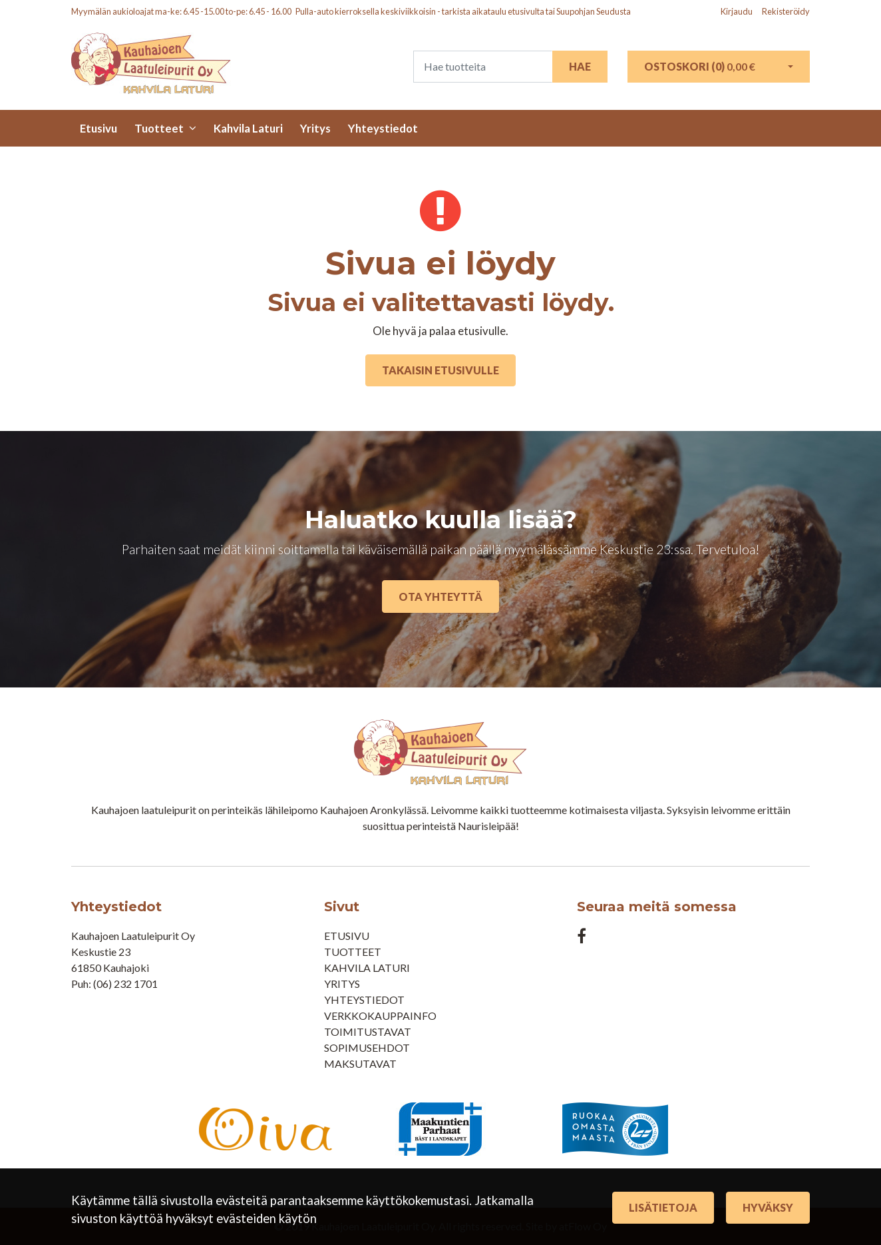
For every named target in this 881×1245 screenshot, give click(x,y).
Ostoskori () (699, 66)
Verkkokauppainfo (380, 1015)
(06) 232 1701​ (125, 983)
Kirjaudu (737, 11)
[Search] (482, 67)
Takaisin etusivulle (440, 370)
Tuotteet (159, 128)
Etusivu (98, 128)
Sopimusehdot (367, 1047)
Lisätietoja (663, 1207)
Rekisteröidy (786, 11)
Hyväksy (768, 1207)
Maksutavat (360, 1063)
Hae (580, 66)
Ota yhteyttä (440, 596)
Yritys (315, 128)
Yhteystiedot (383, 128)
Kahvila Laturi (248, 128)
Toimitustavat (367, 1031)
